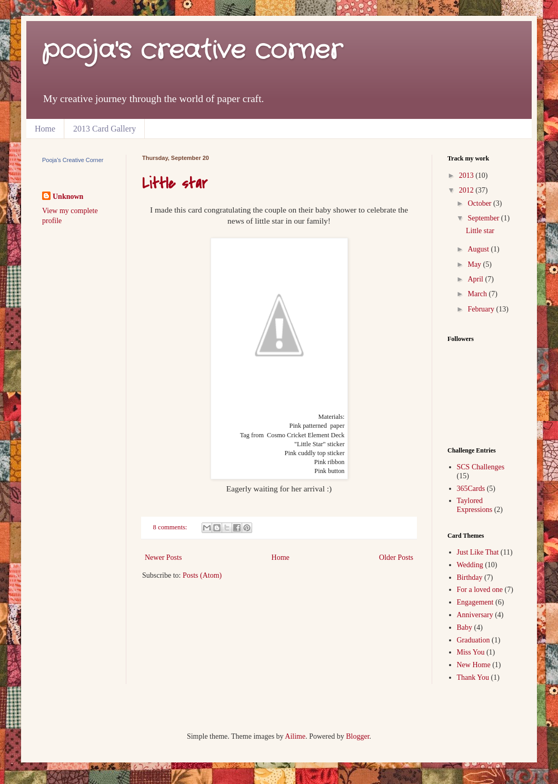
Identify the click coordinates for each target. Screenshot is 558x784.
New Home (474, 665)
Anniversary (475, 615)
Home (45, 128)
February (481, 309)
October (480, 203)
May (475, 264)
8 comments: (171, 527)
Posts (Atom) (202, 575)
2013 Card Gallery (104, 128)
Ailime (295, 736)
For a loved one (480, 590)
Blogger (357, 736)
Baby (465, 627)
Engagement (475, 602)
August (479, 249)
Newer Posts (163, 557)
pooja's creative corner (192, 51)
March (478, 294)
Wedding (470, 565)
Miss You (471, 652)
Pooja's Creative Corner (72, 160)
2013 (467, 175)
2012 (467, 190)
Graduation (473, 640)
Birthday (470, 577)
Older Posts (396, 557)
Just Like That (478, 552)
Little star (174, 183)
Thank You (473, 677)
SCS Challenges (481, 467)
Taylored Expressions (475, 505)
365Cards (471, 488)
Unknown (68, 196)
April (476, 279)
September (484, 218)
